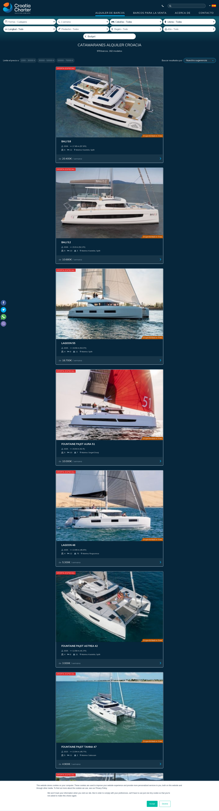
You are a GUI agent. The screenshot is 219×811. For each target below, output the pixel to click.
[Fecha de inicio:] (29, 22)
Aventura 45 (15, 301)
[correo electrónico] (89, 735)
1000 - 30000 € (28, 67)
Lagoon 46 (13, 173)
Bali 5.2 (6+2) (68, 235)
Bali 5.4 (65, 426)
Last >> (136, 650)
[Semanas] (83, 22)
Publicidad (105, 701)
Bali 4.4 (119, 552)
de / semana (18, 127)
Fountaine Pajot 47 (19, 552)
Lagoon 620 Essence (182, 173)
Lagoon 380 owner (127, 301)
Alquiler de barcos (110, 12)
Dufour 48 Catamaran (129, 489)
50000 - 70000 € (65, 67)
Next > (127, 650)
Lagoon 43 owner (72, 552)
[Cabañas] (136, 22)
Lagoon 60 (13, 364)
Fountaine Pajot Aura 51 (185, 110)
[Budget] (109, 36)
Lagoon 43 (175, 235)
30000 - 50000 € (46, 67)
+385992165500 (14, 757)
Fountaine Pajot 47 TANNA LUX (188, 489)
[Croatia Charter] (17, 8)
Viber (4, 764)
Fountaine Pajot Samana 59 (79, 364)
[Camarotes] (189, 22)
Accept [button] (152, 804)
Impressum (128, 701)
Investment (82, 701)
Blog (169, 701)
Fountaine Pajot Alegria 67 (186, 301)
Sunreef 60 (121, 364)
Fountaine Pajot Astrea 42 (78, 173)
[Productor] (83, 29)
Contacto (206, 12)
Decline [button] (165, 804)
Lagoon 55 (121, 110)
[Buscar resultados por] (200, 67)
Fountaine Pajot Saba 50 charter (23, 237)
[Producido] (189, 29)
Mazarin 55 (175, 615)
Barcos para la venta (150, 12)
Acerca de (182, 12)
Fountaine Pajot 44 (73, 301)
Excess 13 (174, 552)
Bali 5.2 (65, 110)
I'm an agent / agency (79, 743)
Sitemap (206, 701)
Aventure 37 (68, 615)
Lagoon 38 (13, 615)
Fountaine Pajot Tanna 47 (132, 173)
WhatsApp (8, 760)
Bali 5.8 (11, 110)
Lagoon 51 (121, 235)
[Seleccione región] (136, 29)
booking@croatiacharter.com (17, 769)
